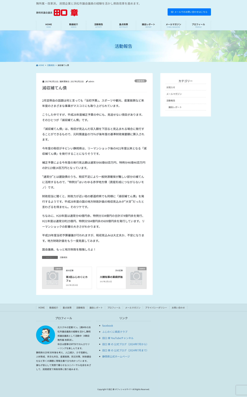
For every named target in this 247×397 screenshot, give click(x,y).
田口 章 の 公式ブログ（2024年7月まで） (125, 350)
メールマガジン (174, 93)
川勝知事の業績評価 (111, 277)
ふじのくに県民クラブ (114, 332)
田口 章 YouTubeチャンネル (118, 338)
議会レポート (175, 107)
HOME (41, 307)
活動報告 (141, 80)
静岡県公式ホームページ (116, 356)
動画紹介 (53, 307)
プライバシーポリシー (156, 307)
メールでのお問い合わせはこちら (189, 11)
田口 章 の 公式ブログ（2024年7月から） (125, 344)
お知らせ (170, 87)
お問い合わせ (178, 307)
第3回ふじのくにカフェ (77, 278)
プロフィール (114, 307)
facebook (107, 325)
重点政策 (67, 307)
